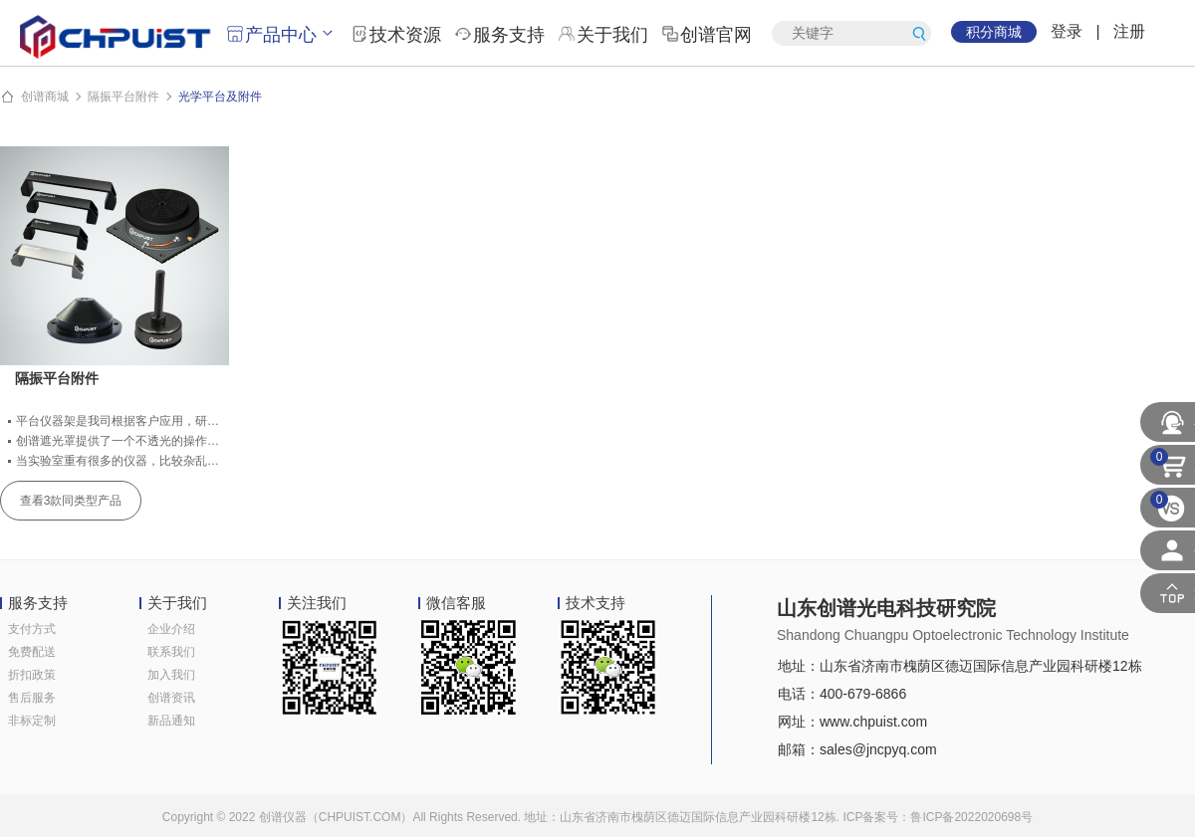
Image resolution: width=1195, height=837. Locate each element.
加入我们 (171, 675)
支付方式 (32, 629)
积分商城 (994, 32)
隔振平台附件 (123, 97)
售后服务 (32, 698)
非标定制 (32, 721)
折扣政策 (32, 675)
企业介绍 (171, 629)
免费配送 (32, 652)
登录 (1066, 31)
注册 (1129, 31)
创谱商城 (45, 97)
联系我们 (171, 652)
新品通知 (171, 721)
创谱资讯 (171, 698)
